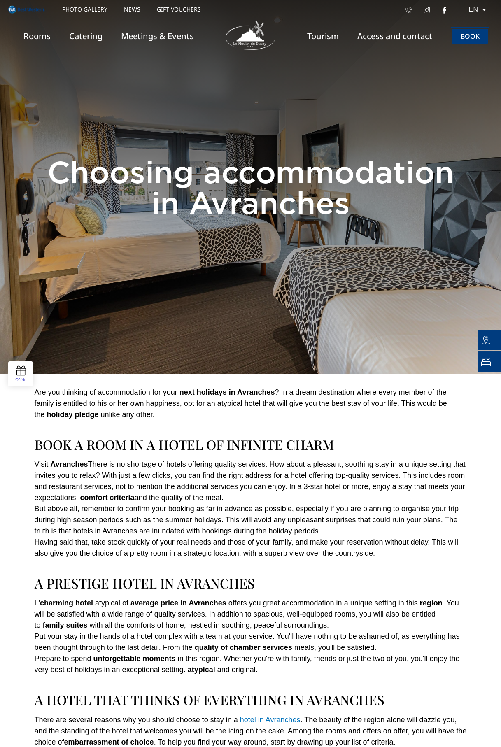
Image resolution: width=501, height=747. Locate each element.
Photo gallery (84, 9)
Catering (86, 36)
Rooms (37, 36)
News (132, 9)
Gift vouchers (179, 9)
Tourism (323, 36)
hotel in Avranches (269, 720)
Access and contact (394, 36)
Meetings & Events (157, 36)
